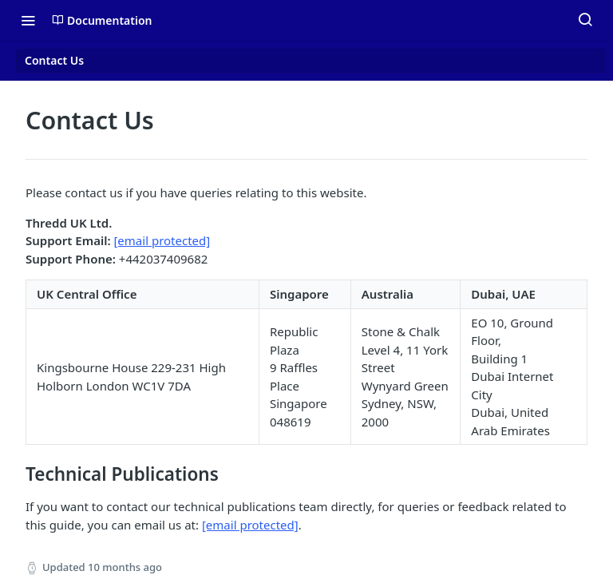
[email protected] (161, 240)
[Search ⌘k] (585, 20)
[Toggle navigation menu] (28, 20)
